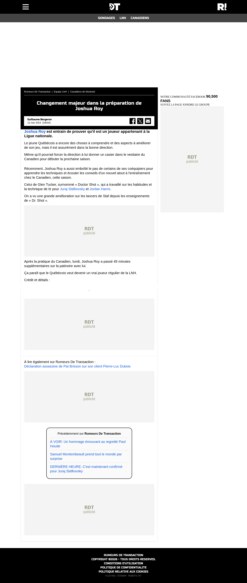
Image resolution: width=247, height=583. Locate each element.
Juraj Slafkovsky (72, 189)
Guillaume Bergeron (39, 119)
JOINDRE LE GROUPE (196, 104)
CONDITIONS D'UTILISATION (123, 563)
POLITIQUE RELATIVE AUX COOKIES (123, 571)
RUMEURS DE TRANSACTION (123, 555)
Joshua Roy (35, 131)
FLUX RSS (110, 576)
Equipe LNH (60, 91)
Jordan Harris (100, 189)
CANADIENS (140, 18)
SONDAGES (106, 18)
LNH (123, 18)
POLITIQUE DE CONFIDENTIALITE (123, 567)
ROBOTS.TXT (135, 576)
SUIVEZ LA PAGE (171, 104)
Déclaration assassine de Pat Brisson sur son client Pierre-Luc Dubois (77, 366)
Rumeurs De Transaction (37, 91)
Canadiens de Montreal (82, 91)
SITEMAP (121, 576)
